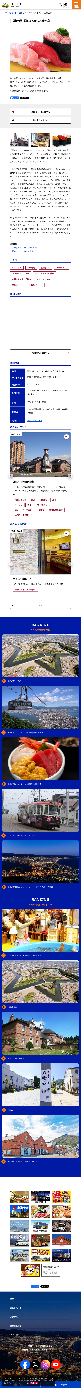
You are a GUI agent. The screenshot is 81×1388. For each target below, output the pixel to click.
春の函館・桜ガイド (16, 681)
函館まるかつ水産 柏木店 (22, 251)
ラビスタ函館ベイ (22, 578)
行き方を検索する (30, 120)
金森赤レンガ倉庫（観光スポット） (23, 1161)
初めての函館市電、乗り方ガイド (22, 835)
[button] (11, 475)
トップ (4, 13)
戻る (27, 605)
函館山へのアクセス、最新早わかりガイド (25, 732)
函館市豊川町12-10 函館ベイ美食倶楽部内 (30, 91)
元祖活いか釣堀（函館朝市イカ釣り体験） (25, 955)
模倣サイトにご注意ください (40, 1346)
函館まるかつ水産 (34, 420)
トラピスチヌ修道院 (16, 1058)
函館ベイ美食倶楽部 (23, 481)
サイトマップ (47, 1349)
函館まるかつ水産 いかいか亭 (24, 247)
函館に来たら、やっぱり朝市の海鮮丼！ (24, 784)
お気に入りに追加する (31, 112)
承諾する (34, 1383)
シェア (14, 98)
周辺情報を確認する (50, 352)
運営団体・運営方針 (30, 1349)
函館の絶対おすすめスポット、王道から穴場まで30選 (30, 887)
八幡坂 (10, 1110)
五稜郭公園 (12, 1007)
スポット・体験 (15, 13)
